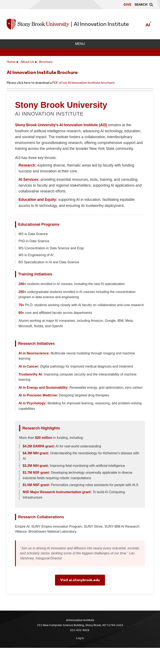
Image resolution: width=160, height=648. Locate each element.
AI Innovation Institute (101, 23)
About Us (27, 62)
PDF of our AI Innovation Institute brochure (83, 83)
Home (11, 62)
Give (127, 4)
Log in (80, 638)
